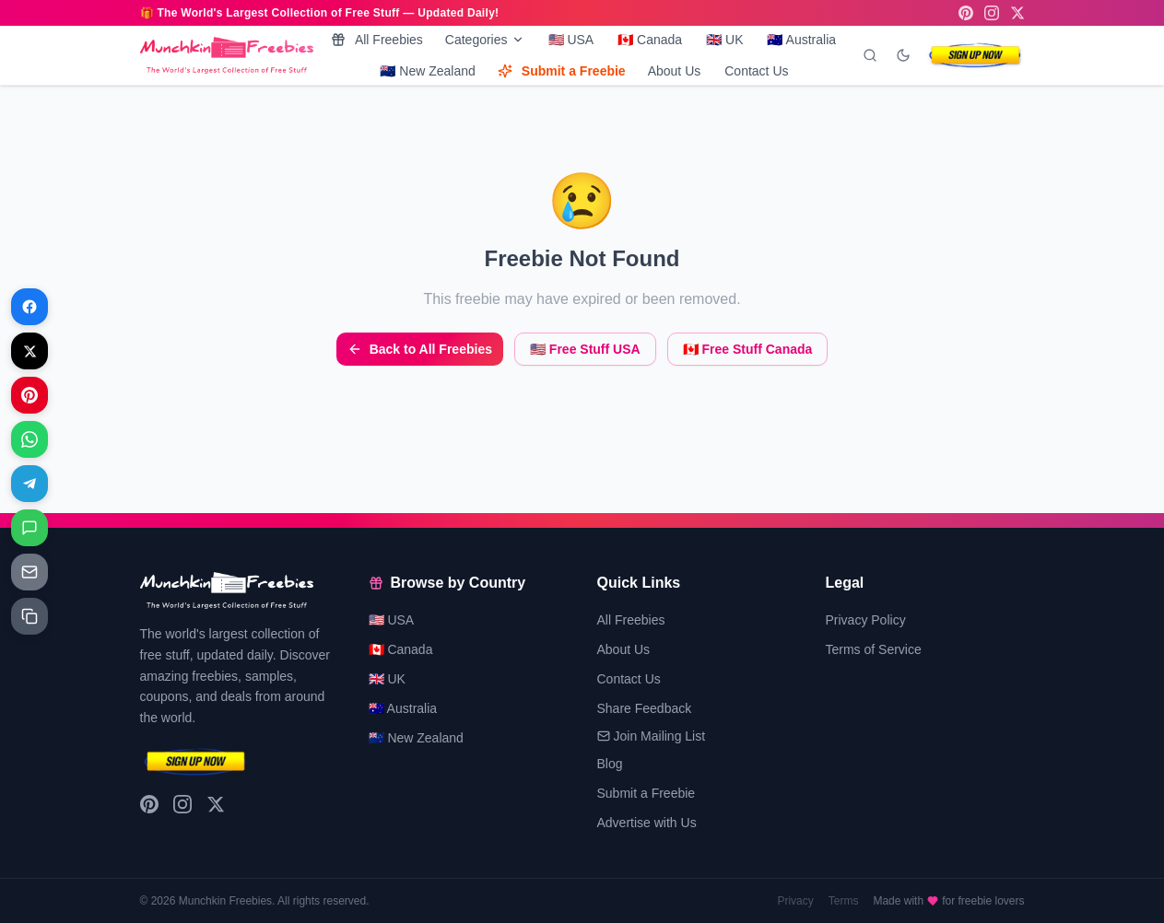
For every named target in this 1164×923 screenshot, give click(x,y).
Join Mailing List (651, 736)
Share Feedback (644, 708)
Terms (844, 900)
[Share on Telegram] (29, 483)
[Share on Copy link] (29, 616)
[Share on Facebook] (29, 306)
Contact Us (756, 71)
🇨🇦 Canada (649, 39)
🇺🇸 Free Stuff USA (585, 349)
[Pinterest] (965, 13)
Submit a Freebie (562, 71)
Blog (610, 763)
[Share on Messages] (29, 527)
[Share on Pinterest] (29, 395)
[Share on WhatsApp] (29, 439)
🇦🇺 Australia (801, 39)
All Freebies (377, 39)
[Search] (870, 55)
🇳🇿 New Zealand (427, 71)
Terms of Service (874, 649)
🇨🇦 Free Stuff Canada (748, 349)
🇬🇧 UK (724, 39)
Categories (484, 39)
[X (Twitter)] (1017, 13)
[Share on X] (29, 351)
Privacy (795, 900)
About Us (674, 71)
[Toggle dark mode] (903, 55)
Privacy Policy (866, 620)
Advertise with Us (647, 822)
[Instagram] (991, 13)
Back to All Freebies (419, 349)
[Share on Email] (29, 572)
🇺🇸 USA (571, 39)
